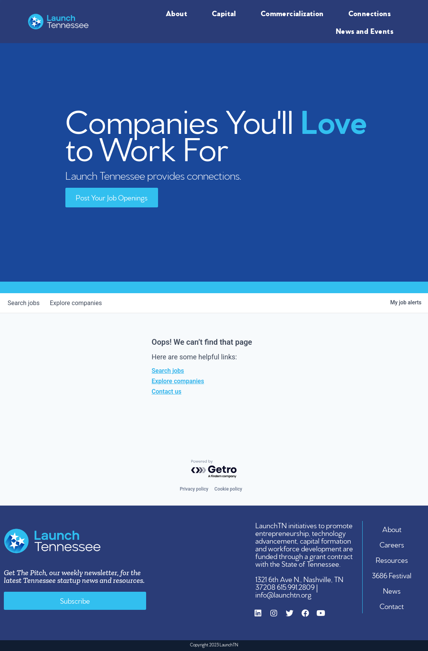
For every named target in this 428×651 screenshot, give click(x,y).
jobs (25, 303)
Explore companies (178, 381)
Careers (392, 544)
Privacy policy (194, 489)
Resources (392, 559)
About (178, 12)
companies (79, 303)
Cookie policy (228, 489)
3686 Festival (392, 574)
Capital (226, 12)
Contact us (166, 391)
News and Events (366, 30)
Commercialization (294, 12)
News (392, 590)
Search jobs (168, 370)
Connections (371, 12)
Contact (392, 605)
